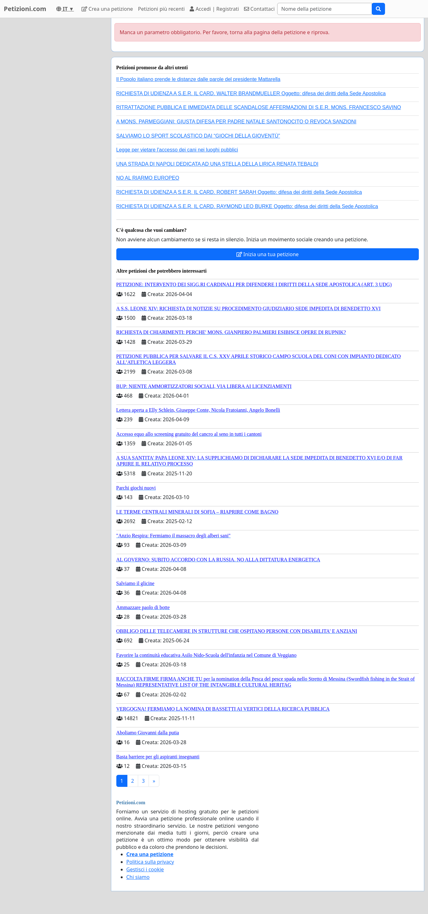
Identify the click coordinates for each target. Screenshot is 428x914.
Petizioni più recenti (161, 8)
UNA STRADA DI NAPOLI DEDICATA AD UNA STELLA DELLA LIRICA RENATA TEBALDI (217, 164)
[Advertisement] (51, 113)
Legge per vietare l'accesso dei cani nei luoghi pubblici (177, 149)
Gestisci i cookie (145, 869)
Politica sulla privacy (150, 861)
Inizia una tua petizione (267, 254)
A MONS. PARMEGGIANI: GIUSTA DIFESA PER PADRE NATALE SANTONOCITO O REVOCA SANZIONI (236, 121)
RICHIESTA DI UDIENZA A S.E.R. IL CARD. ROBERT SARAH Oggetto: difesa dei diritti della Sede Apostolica (239, 192)
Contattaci (259, 8)
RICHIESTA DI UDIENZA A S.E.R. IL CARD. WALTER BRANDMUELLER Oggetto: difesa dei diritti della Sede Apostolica (251, 93)
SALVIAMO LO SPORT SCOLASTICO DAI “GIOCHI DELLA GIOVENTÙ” (198, 136)
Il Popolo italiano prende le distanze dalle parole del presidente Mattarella (198, 79)
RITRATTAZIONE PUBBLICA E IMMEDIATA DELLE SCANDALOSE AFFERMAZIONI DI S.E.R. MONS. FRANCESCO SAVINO (258, 107)
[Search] (324, 9)
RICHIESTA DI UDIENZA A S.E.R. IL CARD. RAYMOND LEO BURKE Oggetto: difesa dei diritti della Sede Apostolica (247, 206)
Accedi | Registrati (214, 8)
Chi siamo (138, 877)
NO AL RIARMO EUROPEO (147, 178)
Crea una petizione (107, 8)
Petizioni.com (25, 8)
